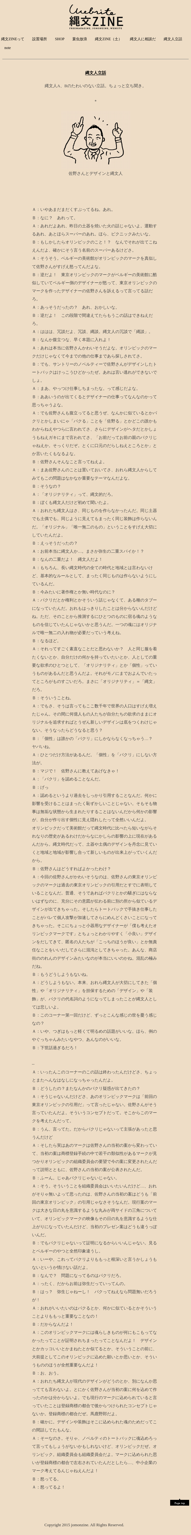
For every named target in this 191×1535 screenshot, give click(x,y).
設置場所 (39, 39)
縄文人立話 (173, 39)
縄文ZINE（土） (108, 39)
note (7, 48)
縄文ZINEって (12, 39)
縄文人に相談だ (143, 39)
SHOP (59, 39)
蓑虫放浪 (79, 39)
